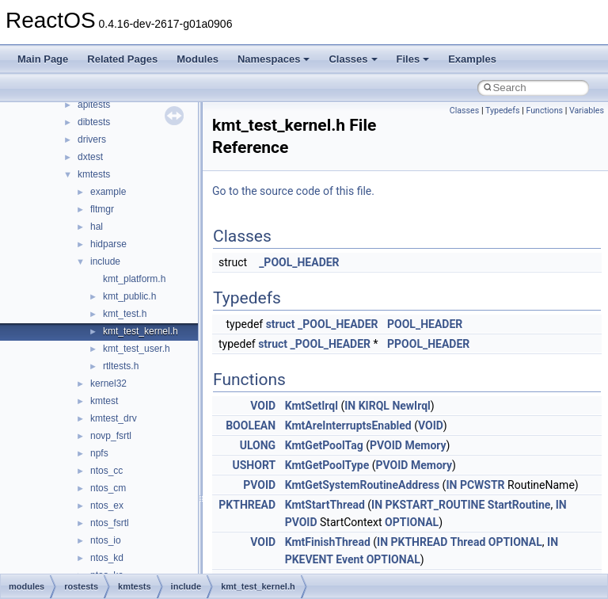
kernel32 (108, 383)
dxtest (90, 156)
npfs (99, 453)
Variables (586, 110)
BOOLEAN (251, 425)
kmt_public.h (129, 296)
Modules (197, 59)
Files (413, 59)
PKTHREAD (247, 504)
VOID (263, 405)
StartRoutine (519, 504)
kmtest (104, 400)
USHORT (254, 465)
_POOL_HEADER (299, 262)
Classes (353, 59)
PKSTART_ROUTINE (435, 504)
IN (349, 405)
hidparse (108, 244)
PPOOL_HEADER (428, 344)
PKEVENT (309, 559)
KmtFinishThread (327, 542)
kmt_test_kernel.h (140, 331)
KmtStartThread (325, 504)
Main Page (42, 59)
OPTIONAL (412, 522)
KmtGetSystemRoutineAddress (362, 485)
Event (349, 559)
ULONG (258, 445)
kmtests (94, 174)
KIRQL (374, 405)
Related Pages (122, 59)
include (105, 261)
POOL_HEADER (424, 324)
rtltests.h (121, 366)
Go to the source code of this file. (293, 191)
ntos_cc (106, 470)
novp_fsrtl (110, 435)
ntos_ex (107, 505)
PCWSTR (482, 485)
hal (96, 226)
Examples (472, 59)
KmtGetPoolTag (324, 445)
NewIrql (411, 405)
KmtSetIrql (311, 405)
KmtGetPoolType (327, 465)
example (108, 191)
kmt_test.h (124, 313)
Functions (544, 110)
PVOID (386, 445)
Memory (425, 445)
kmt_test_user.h (136, 348)
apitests (94, 104)
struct (280, 324)
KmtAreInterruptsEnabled (348, 425)
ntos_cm (108, 488)
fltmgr (102, 209)
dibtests (94, 122)
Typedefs (502, 110)
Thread (467, 542)
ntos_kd (107, 557)
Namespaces (274, 59)
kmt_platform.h (134, 278)
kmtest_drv (113, 418)
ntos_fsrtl (109, 522)
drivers (92, 139)
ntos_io (105, 540)
